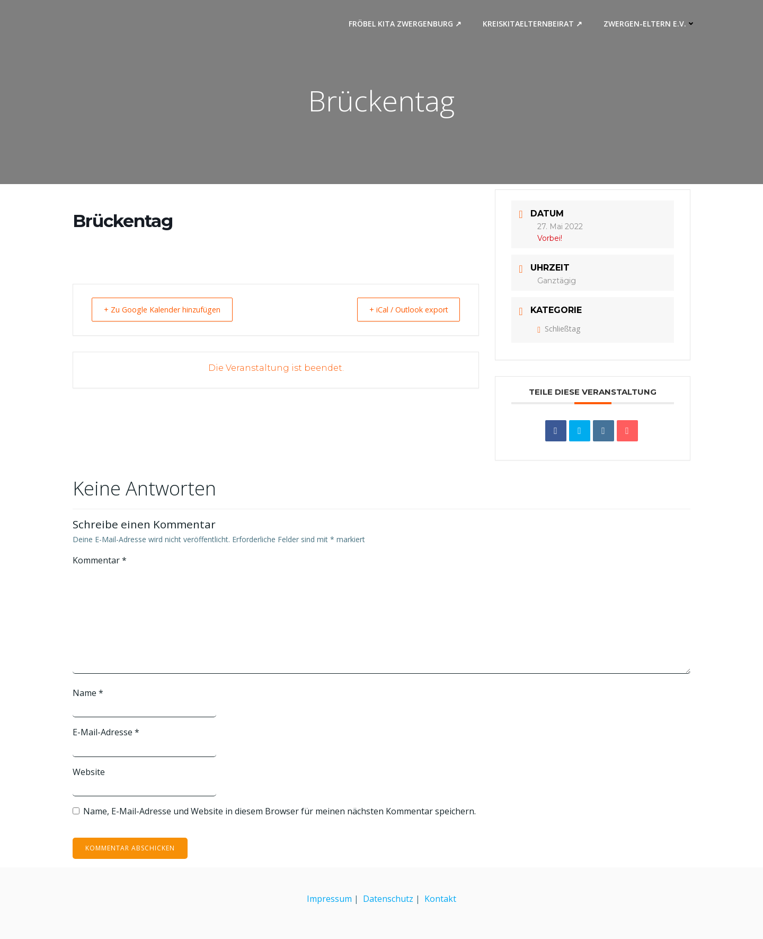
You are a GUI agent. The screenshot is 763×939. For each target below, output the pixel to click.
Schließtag (558, 329)
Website (89, 772)
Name (88, 693)
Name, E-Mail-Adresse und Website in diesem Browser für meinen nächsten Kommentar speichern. (279, 812)
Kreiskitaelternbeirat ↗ (534, 24)
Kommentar (100, 561)
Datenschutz (388, 899)
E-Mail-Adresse (106, 732)
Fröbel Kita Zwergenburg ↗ (406, 24)
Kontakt (440, 899)
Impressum (329, 899)
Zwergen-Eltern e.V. (651, 24)
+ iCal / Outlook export (403, 310)
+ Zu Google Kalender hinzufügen (167, 310)
